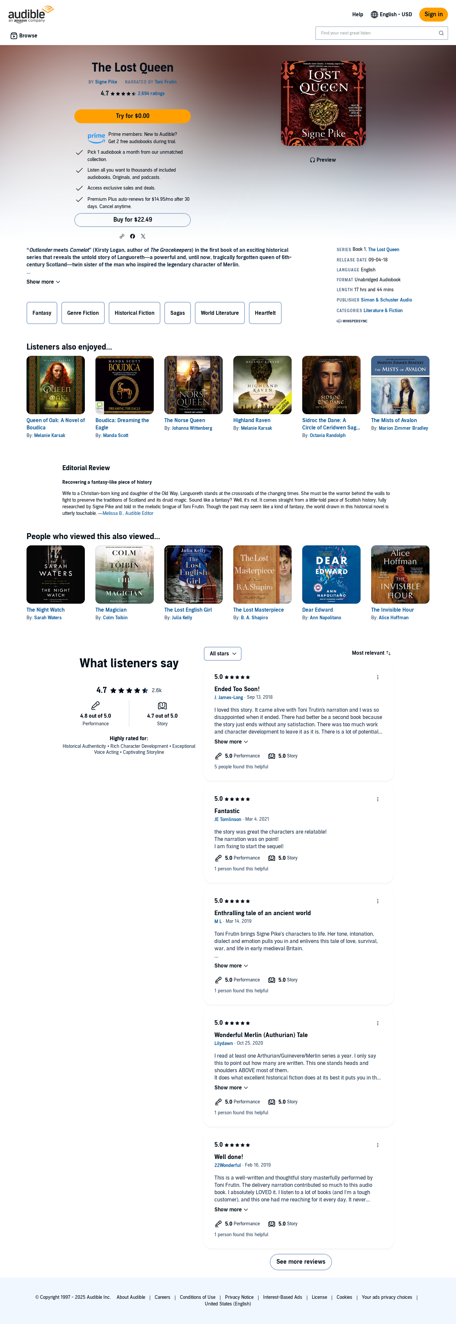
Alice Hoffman (394, 618)
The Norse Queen (184, 420)
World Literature (220, 313)
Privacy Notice (239, 1297)
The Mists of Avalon (394, 420)
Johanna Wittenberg (192, 428)
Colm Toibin (115, 618)
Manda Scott (115, 435)
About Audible (131, 1297)
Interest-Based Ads (282, 1297)
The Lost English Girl (188, 610)
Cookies (344, 1297)
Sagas (177, 313)
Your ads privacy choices (387, 1297)
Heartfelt (265, 313)
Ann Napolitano (325, 618)
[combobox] (381, 33)
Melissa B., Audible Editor (128, 513)
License (319, 1297)
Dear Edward (317, 610)
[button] (122, 236)
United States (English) (228, 1304)
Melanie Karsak (49, 435)
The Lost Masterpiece (258, 610)
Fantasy (41, 313)
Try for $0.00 (132, 116)
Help (357, 14)
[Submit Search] (442, 33)
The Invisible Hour (392, 610)
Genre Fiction (83, 313)
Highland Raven (251, 420)
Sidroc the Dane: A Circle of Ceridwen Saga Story (330, 427)
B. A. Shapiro (254, 618)
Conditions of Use (197, 1297)
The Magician (111, 610)
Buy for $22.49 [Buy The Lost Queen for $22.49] (132, 219)
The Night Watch (46, 610)
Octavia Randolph (328, 435)
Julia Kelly (182, 618)
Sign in (434, 14)
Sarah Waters (48, 618)
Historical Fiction (134, 313)
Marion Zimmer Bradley (403, 428)
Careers (162, 1297)
